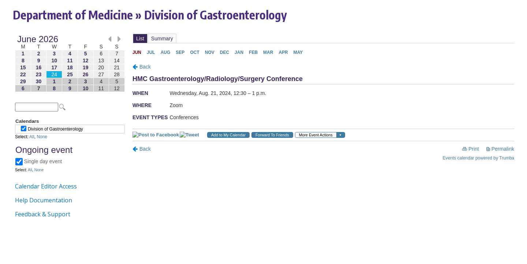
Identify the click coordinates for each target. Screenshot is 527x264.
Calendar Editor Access (46, 186)
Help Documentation (43, 200)
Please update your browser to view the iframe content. (70, 63)
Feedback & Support (42, 214)
